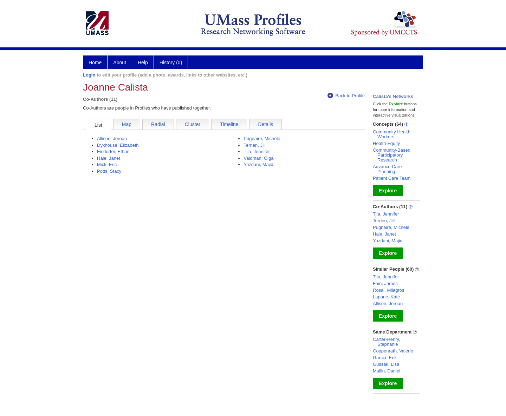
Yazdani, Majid (258, 164)
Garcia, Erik (385, 357)
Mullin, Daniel (386, 371)
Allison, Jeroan (112, 138)
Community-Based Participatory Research (391, 155)
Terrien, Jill (254, 145)
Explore (388, 190)
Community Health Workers (391, 134)
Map (126, 124)
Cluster (192, 124)
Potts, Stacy (109, 171)
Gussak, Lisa (386, 364)
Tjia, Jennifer (257, 151)
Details (265, 124)
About (119, 62)
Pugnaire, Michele (262, 138)
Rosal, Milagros (388, 290)
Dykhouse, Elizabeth (118, 145)
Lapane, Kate (386, 296)
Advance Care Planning (387, 169)
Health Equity (386, 143)
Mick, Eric (107, 164)
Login (89, 75)
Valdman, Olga (258, 158)
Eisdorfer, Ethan (113, 151)
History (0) (171, 62)
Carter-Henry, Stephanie (386, 342)
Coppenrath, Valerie (393, 351)
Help (143, 62)
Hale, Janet (108, 158)
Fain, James (385, 283)
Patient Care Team (391, 178)
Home (95, 62)
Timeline (229, 124)
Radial (158, 124)
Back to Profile (346, 95)
